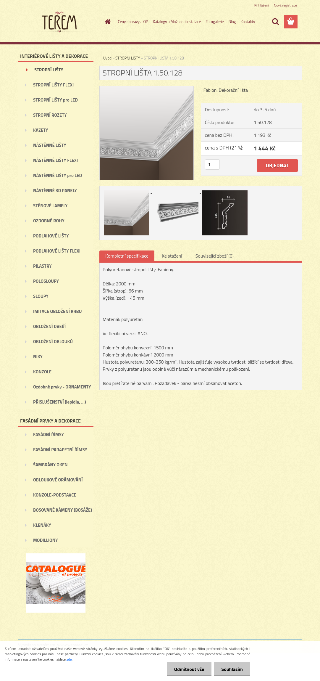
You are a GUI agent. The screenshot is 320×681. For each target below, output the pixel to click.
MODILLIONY (45, 540)
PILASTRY (42, 266)
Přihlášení (261, 5)
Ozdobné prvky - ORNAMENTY (62, 386)
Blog (232, 22)
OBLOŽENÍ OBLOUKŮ (53, 341)
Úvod (107, 58)
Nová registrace (285, 5)
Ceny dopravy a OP (133, 22)
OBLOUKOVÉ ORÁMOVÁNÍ (58, 479)
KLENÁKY (42, 525)
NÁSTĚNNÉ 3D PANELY (55, 190)
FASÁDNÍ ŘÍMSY (48, 434)
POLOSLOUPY (46, 281)
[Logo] (58, 22)
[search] (275, 21)
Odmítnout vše (189, 669)
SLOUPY (41, 296)
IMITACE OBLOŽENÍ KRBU (57, 311)
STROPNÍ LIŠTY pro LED (55, 100)
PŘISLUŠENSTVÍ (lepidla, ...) (59, 402)
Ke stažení (172, 255)
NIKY (38, 356)
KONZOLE (42, 371)
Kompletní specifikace (126, 255)
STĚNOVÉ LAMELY (50, 205)
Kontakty (247, 22)
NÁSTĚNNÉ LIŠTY (49, 145)
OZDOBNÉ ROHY (48, 220)
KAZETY (40, 130)
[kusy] (212, 164)
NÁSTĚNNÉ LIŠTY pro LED (57, 175)
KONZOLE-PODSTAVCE (54, 495)
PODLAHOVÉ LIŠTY (51, 235)
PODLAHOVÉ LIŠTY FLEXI (56, 251)
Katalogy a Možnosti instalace (177, 22)
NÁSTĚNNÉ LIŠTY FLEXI (55, 160)
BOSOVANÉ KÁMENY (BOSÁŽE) (62, 510)
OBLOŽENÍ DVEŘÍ (49, 326)
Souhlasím (232, 669)
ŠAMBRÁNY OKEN (50, 464)
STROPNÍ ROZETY (50, 115)
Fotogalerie (215, 22)
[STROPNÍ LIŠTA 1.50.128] (146, 88)
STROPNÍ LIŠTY (48, 69)
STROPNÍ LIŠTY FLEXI (53, 84)
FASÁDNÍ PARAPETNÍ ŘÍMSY (60, 449)
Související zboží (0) (214, 255)
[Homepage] (107, 21)
